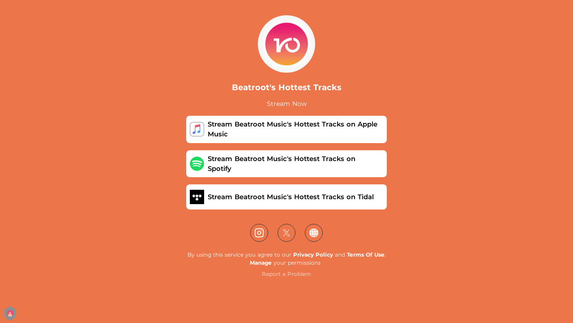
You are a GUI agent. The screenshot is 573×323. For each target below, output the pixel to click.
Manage (261, 262)
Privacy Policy (313, 254)
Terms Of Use (366, 254)
